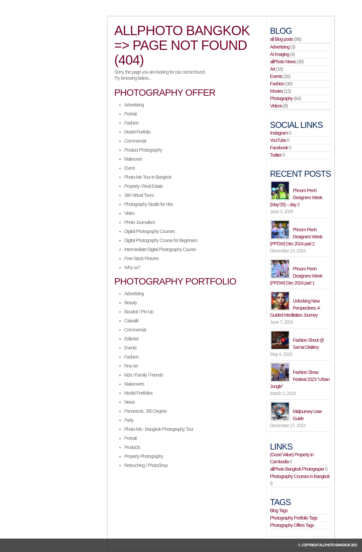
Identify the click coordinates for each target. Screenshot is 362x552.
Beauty (130, 302)
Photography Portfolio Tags (294, 518)
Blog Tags (278, 510)
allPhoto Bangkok (334, 545)
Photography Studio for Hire (148, 204)
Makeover (133, 159)
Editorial (131, 338)
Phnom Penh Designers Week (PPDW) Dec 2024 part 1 (296, 276)
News (129, 402)
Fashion (131, 123)
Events (130, 347)
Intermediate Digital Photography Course (160, 249)
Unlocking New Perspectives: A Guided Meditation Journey (295, 308)
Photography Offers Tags (292, 525)
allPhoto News (283, 61)
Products (132, 447)
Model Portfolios (138, 393)
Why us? (132, 267)
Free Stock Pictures (141, 258)
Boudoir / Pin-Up (138, 311)
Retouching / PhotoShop (146, 465)
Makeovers (134, 384)
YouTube (278, 140)
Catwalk (131, 320)
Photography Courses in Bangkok (300, 476)
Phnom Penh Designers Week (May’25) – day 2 (296, 197)
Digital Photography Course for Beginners (160, 240)
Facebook (279, 147)
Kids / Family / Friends (143, 375)
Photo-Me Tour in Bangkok (147, 177)
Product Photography (143, 150)
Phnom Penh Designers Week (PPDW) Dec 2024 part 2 (296, 236)
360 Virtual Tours (139, 195)
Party (129, 420)
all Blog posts (281, 39)
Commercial (135, 141)
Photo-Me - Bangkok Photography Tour (159, 429)
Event (129, 168)
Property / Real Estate (143, 186)
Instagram (279, 133)
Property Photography (143, 456)
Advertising (134, 104)
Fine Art (131, 366)
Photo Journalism (139, 222)
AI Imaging (279, 54)
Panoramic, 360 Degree (145, 411)
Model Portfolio (137, 132)
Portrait (130, 113)
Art (272, 69)
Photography (281, 98)
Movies (276, 91)
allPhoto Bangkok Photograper (297, 469)
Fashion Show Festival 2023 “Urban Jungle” (300, 379)
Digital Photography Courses (149, 231)
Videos (276, 105)
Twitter (275, 155)
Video (129, 213)
